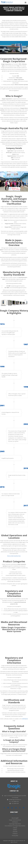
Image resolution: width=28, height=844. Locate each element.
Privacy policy (15, 835)
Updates (15, 829)
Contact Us (15, 833)
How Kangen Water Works (15, 824)
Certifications (25, 718)
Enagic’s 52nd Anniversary (15, 820)
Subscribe (15, 831)
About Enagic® (15, 818)
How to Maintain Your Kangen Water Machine (15, 825)
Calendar (15, 827)
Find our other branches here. (14, 556)
